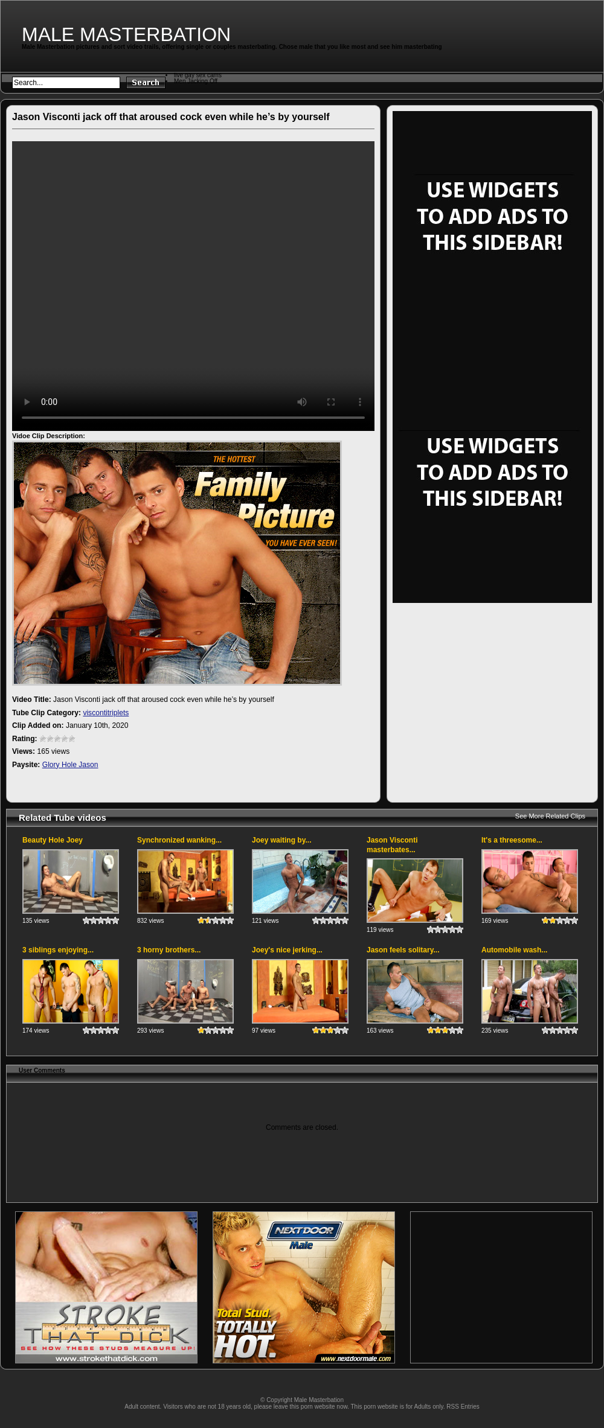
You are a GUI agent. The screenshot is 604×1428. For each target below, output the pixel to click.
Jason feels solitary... (403, 950)
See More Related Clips (550, 816)
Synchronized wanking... (179, 840)
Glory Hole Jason (70, 764)
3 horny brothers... (169, 950)
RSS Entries (462, 1406)
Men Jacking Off (195, 81)
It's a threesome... (511, 840)
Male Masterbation (126, 34)
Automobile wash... (514, 950)
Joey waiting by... (281, 840)
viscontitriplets (106, 713)
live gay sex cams (198, 75)
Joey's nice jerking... (287, 950)
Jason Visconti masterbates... (392, 845)
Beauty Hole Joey (52, 840)
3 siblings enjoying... (58, 950)
